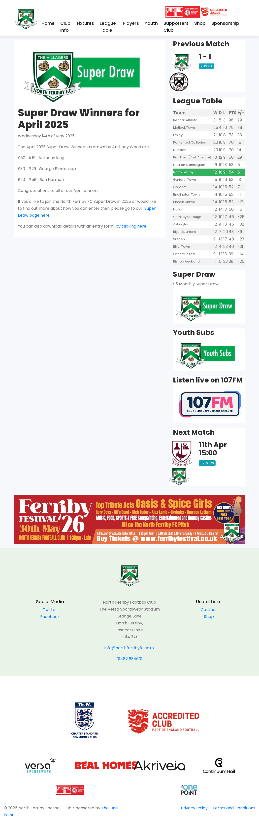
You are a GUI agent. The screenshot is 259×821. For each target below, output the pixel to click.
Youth (151, 23)
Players (131, 23)
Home (48, 23)
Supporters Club (176, 26)
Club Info (65, 26)
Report (206, 66)
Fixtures (85, 23)
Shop (200, 23)
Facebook (50, 616)
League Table (108, 26)
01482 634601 (129, 659)
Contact (209, 610)
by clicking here (131, 226)
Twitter (50, 610)
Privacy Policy (194, 808)
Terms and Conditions (234, 808)
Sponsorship (225, 23)
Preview (207, 463)
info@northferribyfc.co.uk (129, 648)
